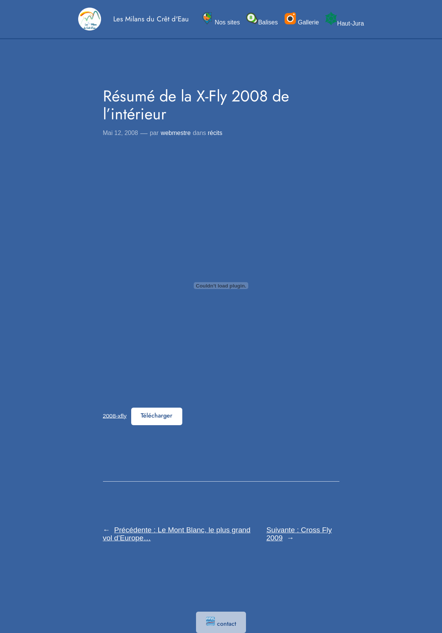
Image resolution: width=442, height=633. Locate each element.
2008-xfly (115, 415)
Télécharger (156, 415)
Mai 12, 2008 (120, 133)
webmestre (176, 133)
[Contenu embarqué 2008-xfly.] (221, 285)
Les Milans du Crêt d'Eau (151, 19)
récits (215, 133)
